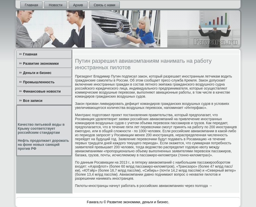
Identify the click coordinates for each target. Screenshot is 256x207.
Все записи (32, 101)
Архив (78, 5)
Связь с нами (104, 5)
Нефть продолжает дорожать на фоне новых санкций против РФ (43, 145)
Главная (31, 5)
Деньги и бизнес (37, 73)
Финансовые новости (42, 91)
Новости (55, 5)
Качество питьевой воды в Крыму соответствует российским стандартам (41, 128)
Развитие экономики (41, 63)
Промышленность (38, 82)
